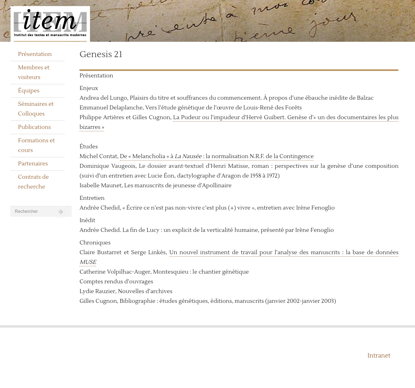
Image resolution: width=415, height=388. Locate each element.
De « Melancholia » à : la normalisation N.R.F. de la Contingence (217, 156)
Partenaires (33, 163)
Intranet (379, 356)
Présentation (35, 54)
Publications (34, 127)
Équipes (29, 90)
